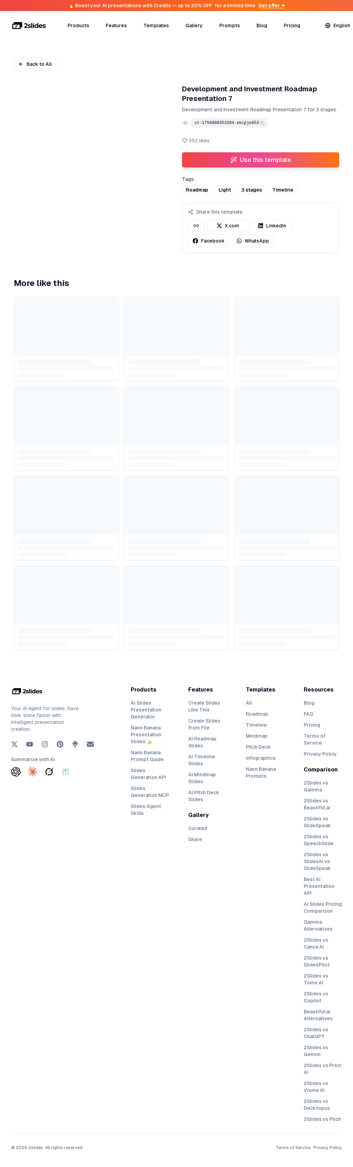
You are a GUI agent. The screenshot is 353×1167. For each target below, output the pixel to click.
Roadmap (257, 714)
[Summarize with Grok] (49, 772)
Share (195, 839)
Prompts (229, 25)
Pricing (292, 25)
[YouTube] (29, 744)
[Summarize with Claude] (32, 772)
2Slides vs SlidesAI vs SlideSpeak (317, 861)
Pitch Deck (258, 747)
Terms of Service (293, 1147)
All (249, 703)
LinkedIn (272, 225)
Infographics (261, 758)
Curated (197, 828)
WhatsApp (252, 241)
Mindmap (257, 736)
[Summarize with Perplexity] (65, 772)
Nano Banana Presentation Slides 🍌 (146, 734)
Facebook (209, 241)
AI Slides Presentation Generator (146, 709)
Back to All (35, 64)
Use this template (260, 159)
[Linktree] (75, 744)
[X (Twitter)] (14, 744)
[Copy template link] (196, 225)
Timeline (256, 725)
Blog (261, 25)
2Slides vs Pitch (322, 1119)
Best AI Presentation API (319, 886)
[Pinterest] (60, 744)
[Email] (90, 744)
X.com (227, 225)
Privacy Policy (320, 754)
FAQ (308, 714)
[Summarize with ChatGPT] (16, 772)
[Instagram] (44, 744)
